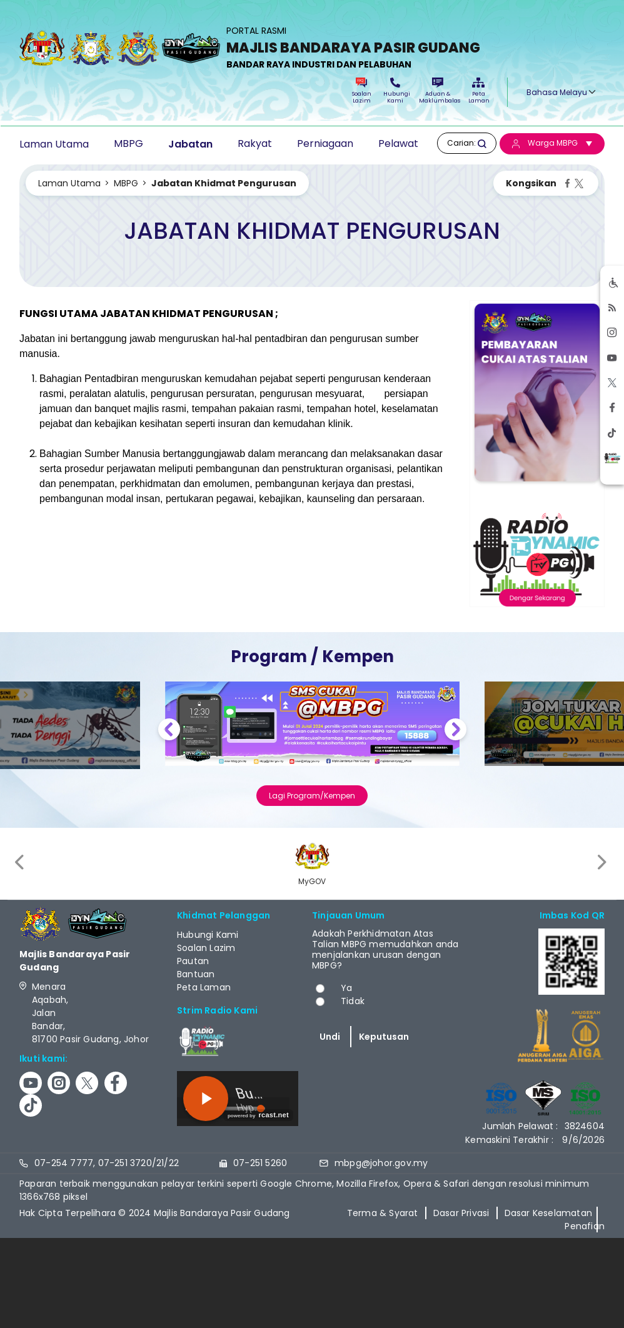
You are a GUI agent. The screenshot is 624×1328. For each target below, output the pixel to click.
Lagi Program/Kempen (312, 795)
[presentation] (20, 862)
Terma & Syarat (382, 1213)
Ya (346, 988)
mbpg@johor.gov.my (381, 1163)
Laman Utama (54, 144)
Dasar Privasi (461, 1213)
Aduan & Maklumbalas (437, 91)
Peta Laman (478, 91)
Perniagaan (325, 143)
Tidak (353, 1001)
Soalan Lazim (361, 91)
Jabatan (190, 144)
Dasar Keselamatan (548, 1213)
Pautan (193, 961)
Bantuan (195, 974)
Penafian (585, 1226)
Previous (169, 731)
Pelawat (398, 143)
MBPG (128, 143)
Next (455, 731)
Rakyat (255, 143)
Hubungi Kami (395, 91)
